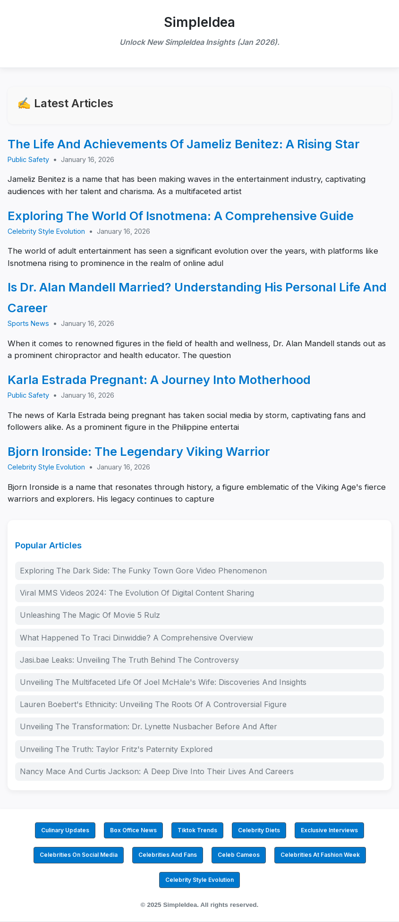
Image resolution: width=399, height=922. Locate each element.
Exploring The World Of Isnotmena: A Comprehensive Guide (181, 215)
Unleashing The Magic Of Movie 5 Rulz (90, 615)
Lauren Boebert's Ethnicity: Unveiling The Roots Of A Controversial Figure (153, 704)
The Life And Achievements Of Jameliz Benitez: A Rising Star (184, 144)
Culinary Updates (65, 830)
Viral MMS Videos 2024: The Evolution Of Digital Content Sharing (137, 593)
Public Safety (28, 159)
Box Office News (133, 830)
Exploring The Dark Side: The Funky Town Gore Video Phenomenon (143, 570)
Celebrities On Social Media (79, 854)
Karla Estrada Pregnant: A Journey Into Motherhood (159, 379)
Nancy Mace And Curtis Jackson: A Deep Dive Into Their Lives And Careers (157, 771)
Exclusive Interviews (329, 830)
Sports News (28, 323)
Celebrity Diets (259, 830)
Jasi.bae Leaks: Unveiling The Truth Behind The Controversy (129, 660)
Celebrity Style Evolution (46, 231)
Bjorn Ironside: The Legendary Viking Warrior (139, 451)
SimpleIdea (199, 22)
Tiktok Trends (197, 830)
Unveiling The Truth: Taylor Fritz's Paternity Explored (116, 749)
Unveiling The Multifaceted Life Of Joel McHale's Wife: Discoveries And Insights (163, 682)
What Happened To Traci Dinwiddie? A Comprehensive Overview (136, 637)
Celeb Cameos (239, 854)
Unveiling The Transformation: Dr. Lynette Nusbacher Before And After (148, 726)
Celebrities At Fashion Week (320, 854)
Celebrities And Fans (167, 854)
